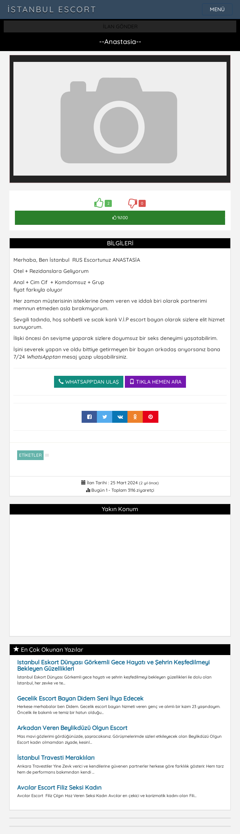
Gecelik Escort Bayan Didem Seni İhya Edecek (80, 698)
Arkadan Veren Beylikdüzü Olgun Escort (72, 727)
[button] (220, 66)
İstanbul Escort (52, 9)
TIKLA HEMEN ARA (155, 381)
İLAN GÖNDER (120, 26)
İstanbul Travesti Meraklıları (56, 757)
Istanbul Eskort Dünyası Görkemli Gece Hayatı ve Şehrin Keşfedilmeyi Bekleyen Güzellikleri (113, 665)
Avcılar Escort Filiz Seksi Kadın (59, 787)
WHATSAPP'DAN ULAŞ (89, 381)
